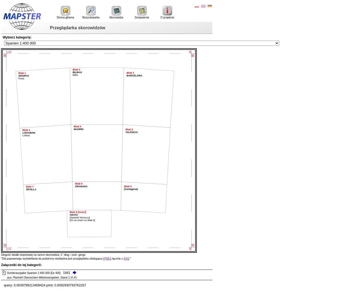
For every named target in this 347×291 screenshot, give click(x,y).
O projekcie (167, 12)
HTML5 (106, 258)
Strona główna (65, 12)
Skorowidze (116, 12)
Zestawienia (141, 12)
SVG (126, 258)
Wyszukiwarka (90, 12)
